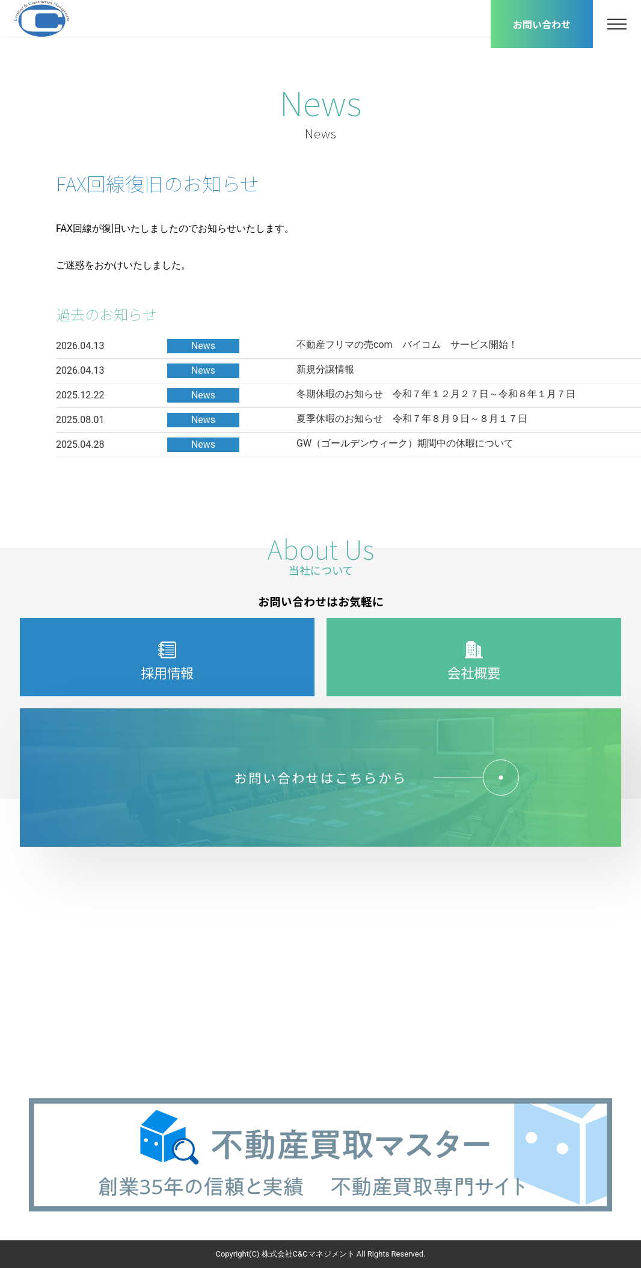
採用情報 (167, 662)
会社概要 (474, 662)
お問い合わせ (542, 24)
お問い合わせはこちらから (367, 777)
